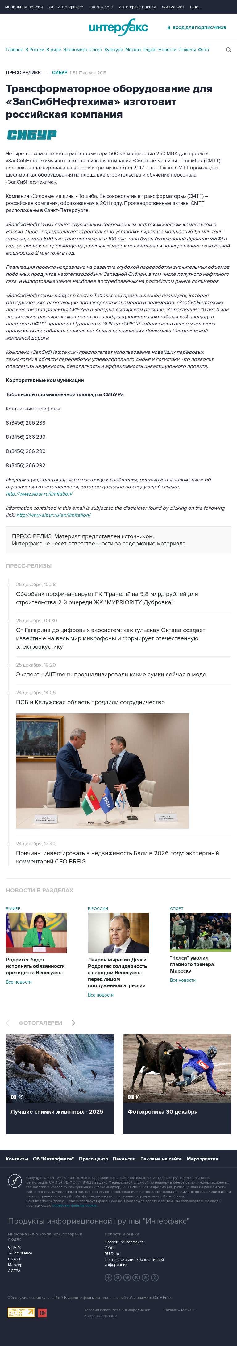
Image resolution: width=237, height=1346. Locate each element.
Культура (114, 49)
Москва (133, 49)
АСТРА (14, 1270)
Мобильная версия (24, 7)
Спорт (95, 49)
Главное (14, 49)
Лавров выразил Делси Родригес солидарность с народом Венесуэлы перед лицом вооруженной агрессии (117, 973)
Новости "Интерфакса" (125, 1242)
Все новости (18, 982)
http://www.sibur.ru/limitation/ (39, 494)
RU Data (112, 1253)
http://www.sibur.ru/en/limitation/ (53, 515)
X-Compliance (20, 1253)
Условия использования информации (117, 1310)
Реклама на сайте (161, 1159)
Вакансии (124, 1159)
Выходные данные (100, 1316)
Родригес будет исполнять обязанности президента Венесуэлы (35, 966)
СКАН (110, 1248)
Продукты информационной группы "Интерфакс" (98, 1221)
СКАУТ (14, 1259)
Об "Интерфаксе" (66, 7)
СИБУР (59, 73)
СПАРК (14, 1247)
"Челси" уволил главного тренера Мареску (192, 964)
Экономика (75, 49)
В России (34, 49)
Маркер (15, 1264)
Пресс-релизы (24, 73)
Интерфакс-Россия (137, 7)
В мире (53, 49)
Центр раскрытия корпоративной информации (134, 1262)
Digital (149, 49)
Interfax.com (101, 7)
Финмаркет (173, 7)
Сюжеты (187, 49)
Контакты (17, 1159)
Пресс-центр (93, 1159)
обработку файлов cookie (74, 1205)
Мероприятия (202, 1159)
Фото (203, 49)
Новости (167, 49)
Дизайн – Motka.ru (180, 1310)
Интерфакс (118, 27)
